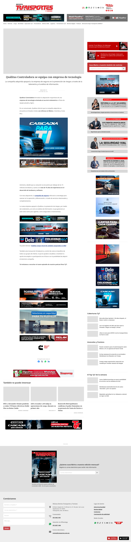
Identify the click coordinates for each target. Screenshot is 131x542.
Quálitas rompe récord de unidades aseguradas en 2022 (48, 246)
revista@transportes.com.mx (61, 533)
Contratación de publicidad (102, 514)
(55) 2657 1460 (57, 525)
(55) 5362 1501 (57, 517)
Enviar (7, 528)
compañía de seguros (42, 196)
